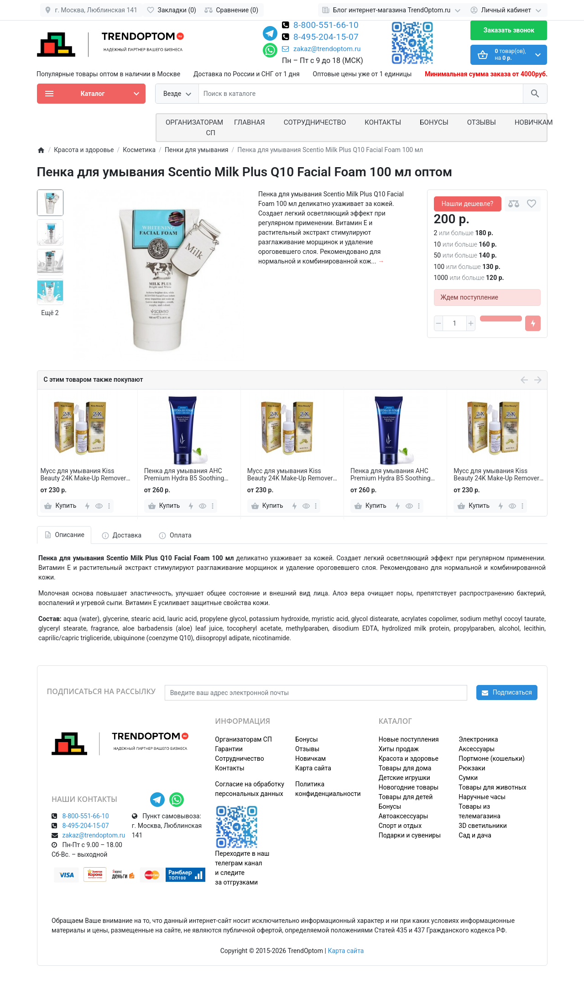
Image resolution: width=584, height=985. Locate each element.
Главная (249, 122)
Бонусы (434, 122)
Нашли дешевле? (467, 203)
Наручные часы (482, 797)
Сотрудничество (239, 758)
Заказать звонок (509, 30)
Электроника (478, 739)
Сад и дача (475, 835)
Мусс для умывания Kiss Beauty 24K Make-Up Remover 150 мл (83, 475)
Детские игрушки (404, 777)
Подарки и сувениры (410, 835)
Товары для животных (492, 787)
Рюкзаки (472, 768)
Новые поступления (409, 739)
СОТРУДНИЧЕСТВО (315, 122)
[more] (109, 506)
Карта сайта (313, 768)
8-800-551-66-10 (326, 25)
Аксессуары (477, 749)
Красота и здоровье (408, 758)
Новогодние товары (408, 787)
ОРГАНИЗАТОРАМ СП (194, 127)
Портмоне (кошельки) (492, 758)
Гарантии (228, 749)
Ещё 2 (49, 312)
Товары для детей (406, 797)
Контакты (383, 122)
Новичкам (534, 122)
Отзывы (481, 122)
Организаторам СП (243, 739)
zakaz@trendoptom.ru (321, 49)
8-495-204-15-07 (326, 37)
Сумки (468, 777)
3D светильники (483, 825)
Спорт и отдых (400, 825)
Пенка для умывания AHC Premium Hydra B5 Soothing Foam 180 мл (184, 475)
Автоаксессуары (403, 816)
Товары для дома (405, 768)
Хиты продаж (399, 749)
